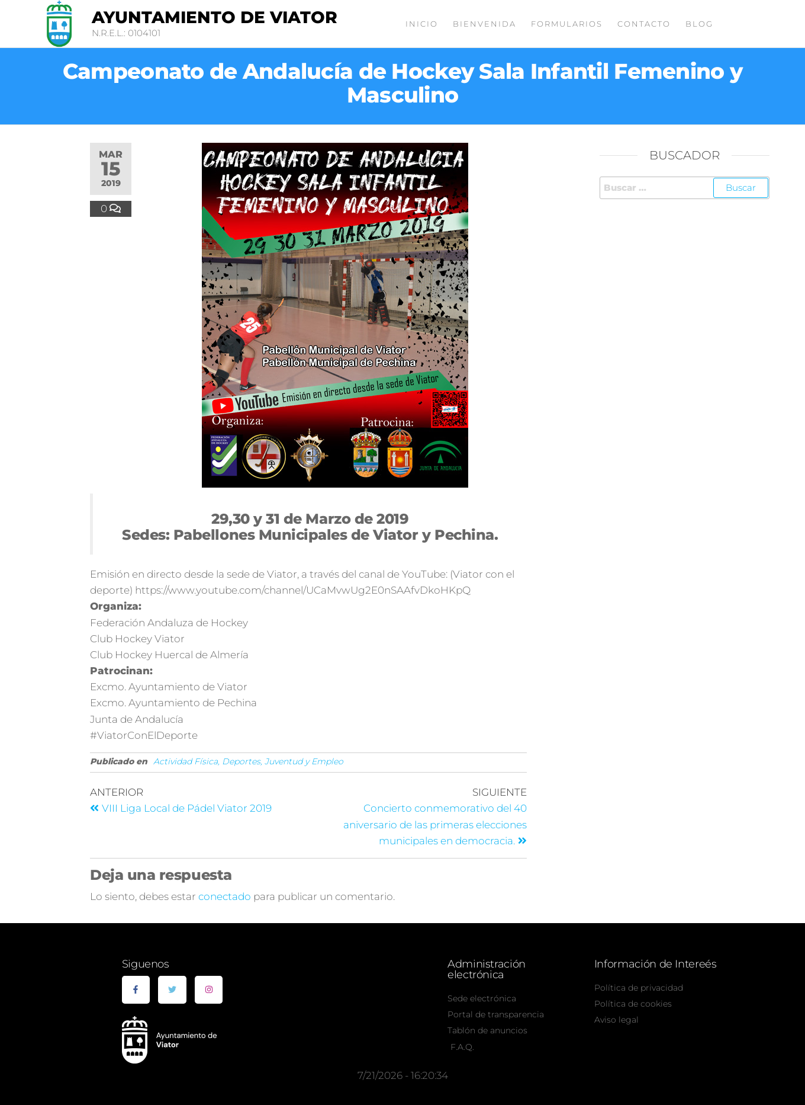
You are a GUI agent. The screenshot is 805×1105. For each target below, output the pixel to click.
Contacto (644, 23)
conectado (224, 896)
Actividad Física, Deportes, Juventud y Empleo (248, 761)
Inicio (421, 23)
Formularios (567, 23)
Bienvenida (484, 23)
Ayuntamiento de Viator (214, 17)
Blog (699, 23)
